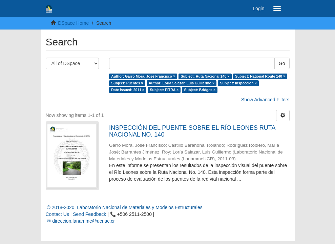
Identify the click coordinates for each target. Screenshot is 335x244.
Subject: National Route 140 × (260, 76)
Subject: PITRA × (164, 90)
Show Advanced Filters (265, 99)
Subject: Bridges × (199, 90)
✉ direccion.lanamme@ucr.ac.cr (80, 221)
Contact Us (57, 214)
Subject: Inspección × (238, 83)
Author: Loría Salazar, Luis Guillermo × (181, 83)
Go (282, 63)
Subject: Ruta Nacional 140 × (205, 76)
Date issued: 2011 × (127, 90)
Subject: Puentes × (127, 83)
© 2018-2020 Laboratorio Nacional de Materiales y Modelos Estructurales (124, 207)
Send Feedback (89, 214)
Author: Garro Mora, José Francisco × (143, 76)
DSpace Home (73, 23)
